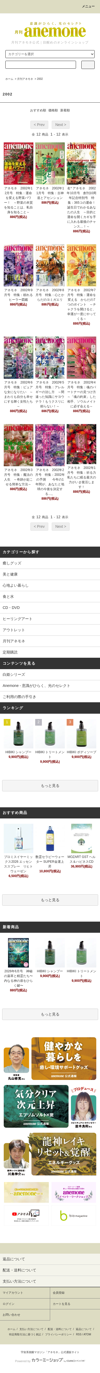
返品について (84, 1329)
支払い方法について (31, 1329)
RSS (79, 1334)
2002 (40, 78)
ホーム (9, 78)
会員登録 (59, 1292)
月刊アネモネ (25, 78)
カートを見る (61, 1303)
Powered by (50, 1361)
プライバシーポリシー (58, 1334)
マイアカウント (13, 1292)
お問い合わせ (11, 1314)
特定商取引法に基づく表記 (25, 1334)
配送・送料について (60, 1329)
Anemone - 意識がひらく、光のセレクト (36, 685)
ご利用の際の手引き (19, 697)
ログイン (8, 1303)
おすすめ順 (38, 110)
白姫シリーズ (14, 674)
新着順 (65, 110)
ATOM (87, 1334)
